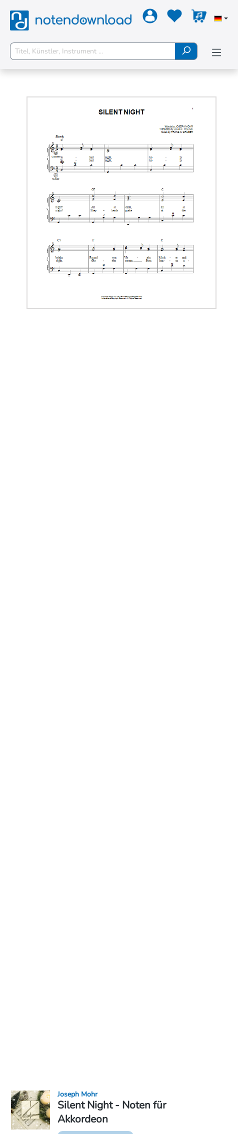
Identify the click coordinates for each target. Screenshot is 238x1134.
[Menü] (216, 52)
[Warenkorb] (198, 18)
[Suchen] (186, 51)
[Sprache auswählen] (221, 19)
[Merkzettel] (173, 18)
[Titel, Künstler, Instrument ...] (93, 51)
